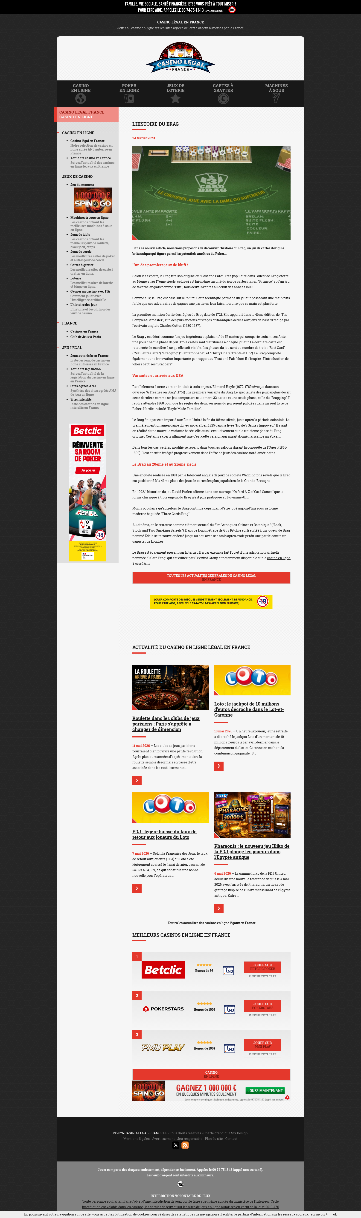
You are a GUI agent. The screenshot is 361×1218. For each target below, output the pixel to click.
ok (335, 1214)
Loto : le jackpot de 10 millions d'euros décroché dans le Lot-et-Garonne (249, 709)
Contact (231, 1138)
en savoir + (319, 1214)
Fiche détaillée (263, 976)
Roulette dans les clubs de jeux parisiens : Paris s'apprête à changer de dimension (166, 723)
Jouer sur (263, 967)
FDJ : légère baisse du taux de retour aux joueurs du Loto (164, 834)
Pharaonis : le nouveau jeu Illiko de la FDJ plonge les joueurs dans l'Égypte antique (252, 851)
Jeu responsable (189, 1138)
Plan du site (214, 1138)
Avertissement (163, 1138)
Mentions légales (136, 1138)
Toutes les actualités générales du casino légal (211, 577)
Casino (211, 1074)
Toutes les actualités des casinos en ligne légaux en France (212, 923)
